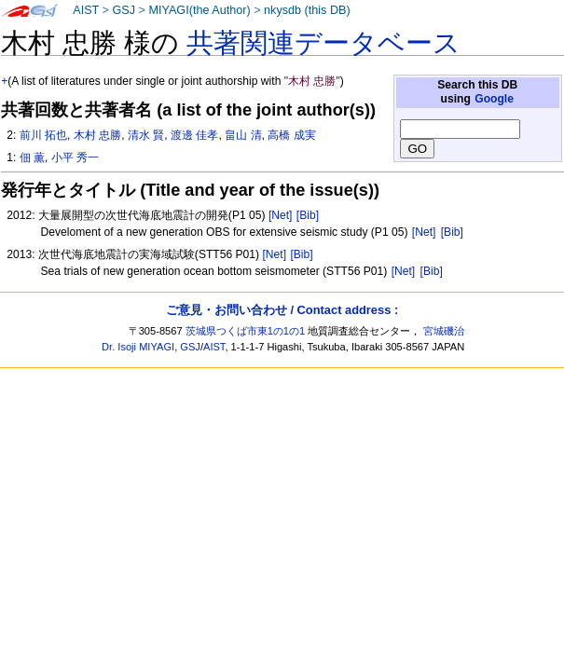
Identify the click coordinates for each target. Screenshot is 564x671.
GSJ (123, 10)
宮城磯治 (443, 330)
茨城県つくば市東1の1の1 (246, 330)
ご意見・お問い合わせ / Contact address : (282, 310)
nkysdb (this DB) (307, 10)
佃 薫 (32, 157)
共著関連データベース (323, 43)
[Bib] (307, 215)
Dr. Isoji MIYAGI (138, 346)
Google (494, 98)
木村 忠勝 (97, 135)
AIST (86, 10)
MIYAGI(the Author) (199, 10)
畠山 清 (243, 135)
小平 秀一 (75, 157)
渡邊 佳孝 (194, 135)
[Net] (280, 215)
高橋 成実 (291, 135)
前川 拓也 (43, 135)
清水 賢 (146, 135)
